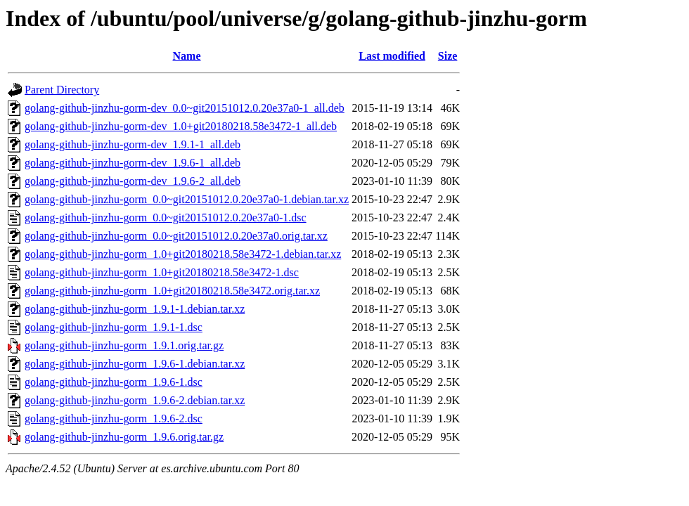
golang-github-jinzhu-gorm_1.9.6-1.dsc (113, 382)
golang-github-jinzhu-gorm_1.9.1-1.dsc (113, 327)
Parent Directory (62, 90)
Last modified (392, 56)
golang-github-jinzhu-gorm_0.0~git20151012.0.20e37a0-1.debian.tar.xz (187, 199)
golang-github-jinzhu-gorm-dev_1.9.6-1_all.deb (132, 163)
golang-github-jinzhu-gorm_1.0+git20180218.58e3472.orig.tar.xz (172, 291)
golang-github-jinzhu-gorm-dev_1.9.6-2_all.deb (132, 181)
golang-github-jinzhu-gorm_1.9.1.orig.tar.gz (124, 345)
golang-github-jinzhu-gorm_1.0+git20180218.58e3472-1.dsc (162, 272)
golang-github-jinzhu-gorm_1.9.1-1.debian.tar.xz (135, 309)
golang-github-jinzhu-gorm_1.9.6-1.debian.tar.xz (135, 364)
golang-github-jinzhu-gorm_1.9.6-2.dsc (113, 418)
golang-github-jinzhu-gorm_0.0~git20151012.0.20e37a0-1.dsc (166, 217)
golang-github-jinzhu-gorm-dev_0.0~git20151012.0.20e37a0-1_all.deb (184, 108)
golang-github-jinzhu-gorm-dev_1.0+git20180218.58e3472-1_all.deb (181, 126)
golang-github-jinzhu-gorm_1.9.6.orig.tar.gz (124, 437)
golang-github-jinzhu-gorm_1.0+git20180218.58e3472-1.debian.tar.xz (183, 254)
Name (187, 56)
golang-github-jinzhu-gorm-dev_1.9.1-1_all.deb (132, 144)
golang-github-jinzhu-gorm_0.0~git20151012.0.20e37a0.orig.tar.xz (176, 236)
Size (448, 56)
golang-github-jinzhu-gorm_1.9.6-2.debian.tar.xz (135, 400)
